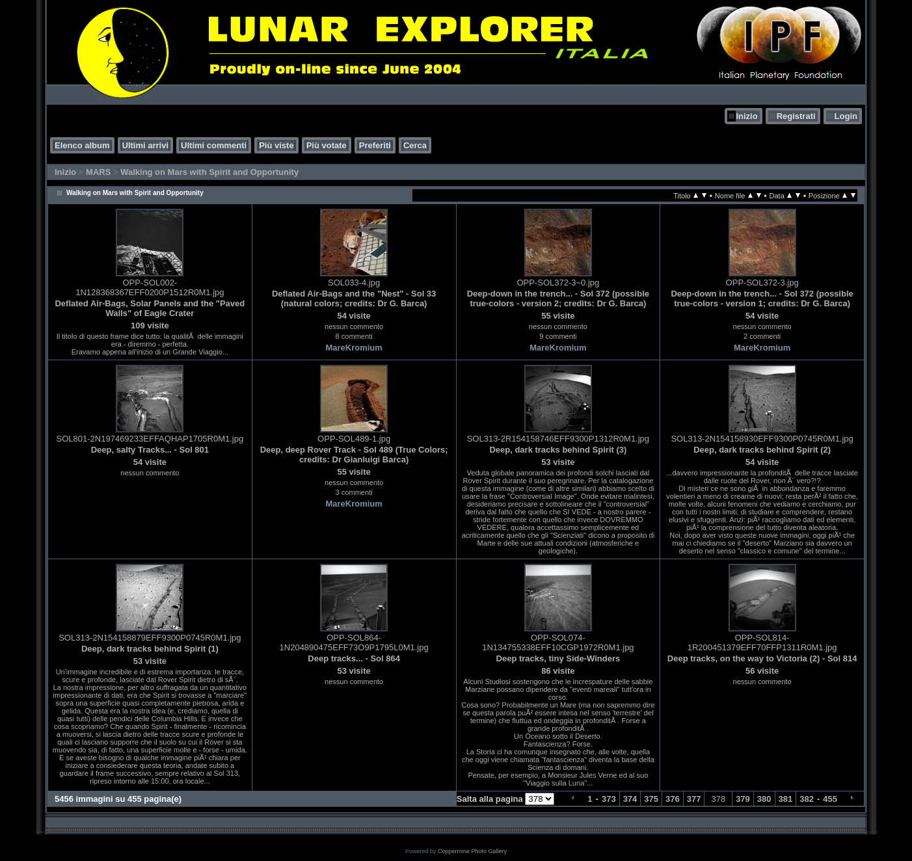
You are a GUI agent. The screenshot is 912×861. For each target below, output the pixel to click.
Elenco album (82, 145)
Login (846, 116)
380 (764, 799)
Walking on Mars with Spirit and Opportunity (209, 172)
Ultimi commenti (214, 145)
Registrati (796, 116)
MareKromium (353, 347)
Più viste (276, 145)
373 (609, 799)
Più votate (326, 145)
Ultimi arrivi (145, 145)
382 (806, 799)
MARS (98, 172)
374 (630, 799)
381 (786, 799)
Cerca (415, 145)
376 (672, 799)
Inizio (746, 116)
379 (743, 799)
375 (651, 799)
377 (694, 799)
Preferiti (375, 145)
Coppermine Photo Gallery (472, 851)
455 (830, 799)
